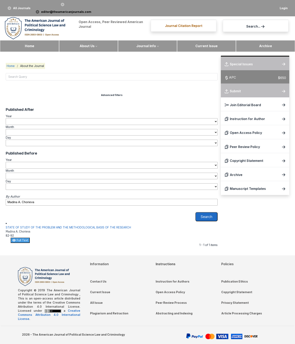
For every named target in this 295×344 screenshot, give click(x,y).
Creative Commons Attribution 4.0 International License (49, 315)
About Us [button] (87, 46)
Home (29, 46)
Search (206, 217)
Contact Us (98, 281)
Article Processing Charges (241, 313)
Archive (265, 46)
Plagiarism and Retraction (109, 313)
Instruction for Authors (172, 281)
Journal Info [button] (146, 46)
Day (8, 137)
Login (284, 8)
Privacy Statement (235, 302)
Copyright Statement (236, 292)
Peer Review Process (171, 302)
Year (9, 116)
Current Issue (206, 46)
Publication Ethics (234, 281)
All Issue (96, 302)
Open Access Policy (170, 292)
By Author (13, 196)
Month (10, 127)
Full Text (20, 240)
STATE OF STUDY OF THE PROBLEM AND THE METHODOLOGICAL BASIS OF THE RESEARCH (68, 227)
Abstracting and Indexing (174, 313)
